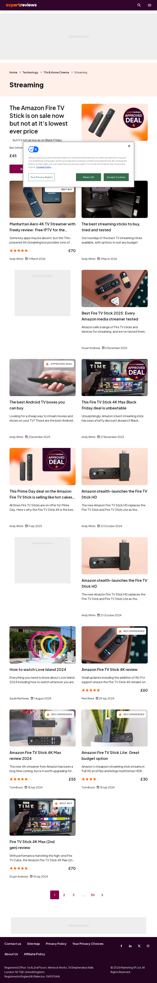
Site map (33, 944)
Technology (30, 72)
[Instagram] (148, 945)
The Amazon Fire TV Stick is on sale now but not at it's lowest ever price (38, 119)
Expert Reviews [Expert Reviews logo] (18, 5)
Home (13, 72)
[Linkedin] (130, 945)
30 (93, 895)
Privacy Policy (56, 944)
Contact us (12, 944)
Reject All (88, 177)
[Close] (129, 146)
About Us (11, 954)
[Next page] (102, 895)
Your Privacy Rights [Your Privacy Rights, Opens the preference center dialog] (41, 177)
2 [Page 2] (64, 895)
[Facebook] (121, 945)
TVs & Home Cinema (56, 72)
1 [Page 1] (54, 895)
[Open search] (139, 5)
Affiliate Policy (34, 954)
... (83, 895)
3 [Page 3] (74, 895)
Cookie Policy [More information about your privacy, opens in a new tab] (43, 167)
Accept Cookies (116, 177)
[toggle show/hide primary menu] (149, 5)
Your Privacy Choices (87, 944)
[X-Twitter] (139, 945)
